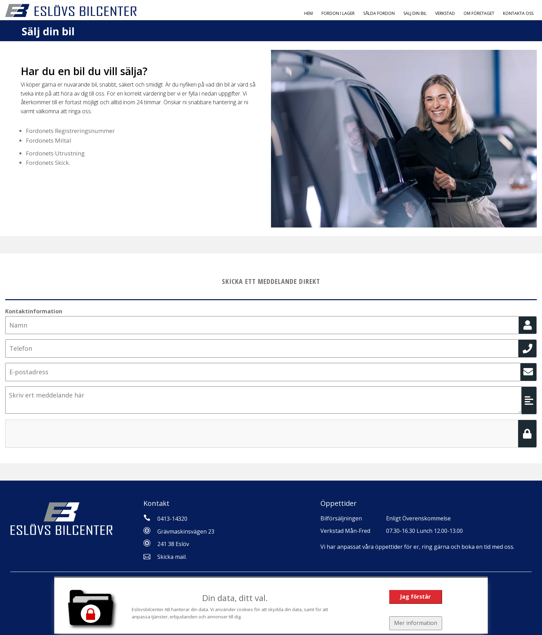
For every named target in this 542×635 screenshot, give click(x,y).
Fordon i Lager (338, 13)
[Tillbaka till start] (71, 10)
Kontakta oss (518, 13)
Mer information (415, 623)
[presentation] (57, 433)
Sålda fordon (379, 13)
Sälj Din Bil (415, 13)
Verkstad (445, 13)
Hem (308, 13)
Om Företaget (479, 13)
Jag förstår (415, 596)
